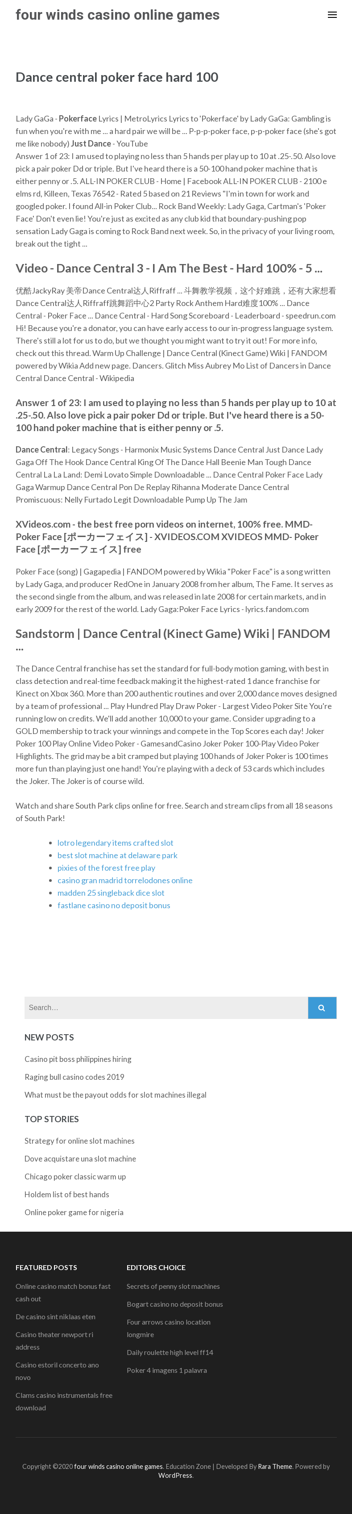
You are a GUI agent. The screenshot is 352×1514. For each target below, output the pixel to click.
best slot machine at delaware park (118, 855)
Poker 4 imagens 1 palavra (167, 1370)
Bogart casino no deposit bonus (175, 1304)
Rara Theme (275, 1466)
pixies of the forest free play (106, 867)
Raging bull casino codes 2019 (74, 1077)
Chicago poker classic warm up (75, 1176)
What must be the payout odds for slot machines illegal (116, 1094)
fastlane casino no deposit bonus (114, 905)
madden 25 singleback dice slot (111, 892)
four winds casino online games (118, 14)
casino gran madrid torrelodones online (125, 880)
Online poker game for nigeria (74, 1212)
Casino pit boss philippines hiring (78, 1059)
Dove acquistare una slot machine (80, 1158)
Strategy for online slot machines (80, 1140)
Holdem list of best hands (67, 1194)
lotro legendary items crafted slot (116, 842)
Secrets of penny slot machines (173, 1286)
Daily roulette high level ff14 (170, 1352)
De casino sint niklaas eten (55, 1316)
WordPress (175, 1475)
